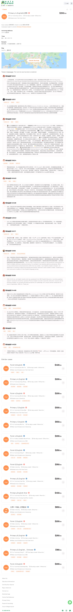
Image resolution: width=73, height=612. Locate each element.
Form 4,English (16, 393)
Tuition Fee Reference (8, 597)
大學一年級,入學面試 (18, 507)
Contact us (5, 591)
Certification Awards (8, 584)
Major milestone (6, 587)
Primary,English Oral (18, 493)
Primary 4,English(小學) (17, 13)
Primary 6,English (17, 479)
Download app (6, 594)
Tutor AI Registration (8, 606)
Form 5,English (16, 365)
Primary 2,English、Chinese (21, 550)
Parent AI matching (7, 603)
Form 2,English (16, 521)
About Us (4, 578)
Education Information (8, 581)
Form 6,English (16, 450)
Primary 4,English (17, 379)
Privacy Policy (6, 600)
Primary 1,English (17, 407)
